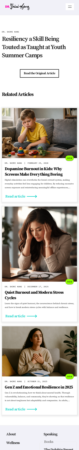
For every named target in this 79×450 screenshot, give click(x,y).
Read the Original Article (39, 73)
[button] (70, 6)
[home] (35, 6)
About (11, 434)
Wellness (13, 443)
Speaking (50, 434)
